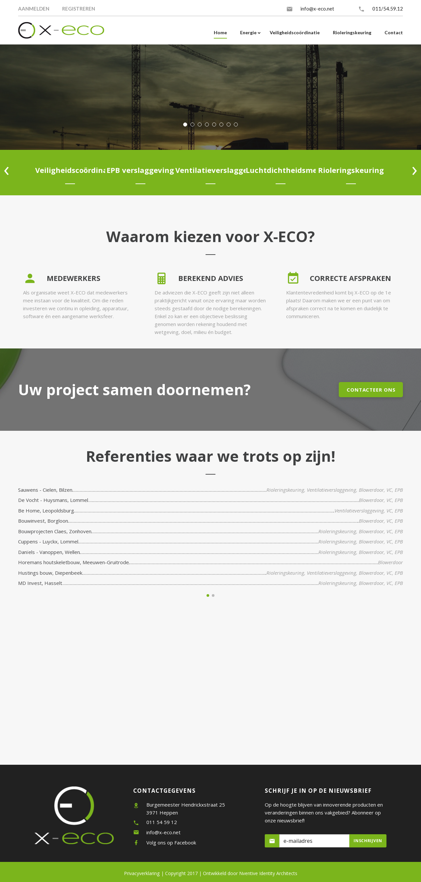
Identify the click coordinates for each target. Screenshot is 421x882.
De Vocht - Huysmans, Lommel (53, 500)
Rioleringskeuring (285, 489)
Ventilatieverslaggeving (331, 489)
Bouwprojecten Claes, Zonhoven (54, 531)
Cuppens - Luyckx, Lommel (48, 541)
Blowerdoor (371, 489)
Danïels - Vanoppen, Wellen (49, 552)
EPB (399, 489)
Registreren (78, 9)
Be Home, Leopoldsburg (46, 510)
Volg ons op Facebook (171, 842)
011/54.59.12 (387, 9)
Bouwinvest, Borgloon (43, 520)
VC (389, 489)
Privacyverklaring (142, 873)
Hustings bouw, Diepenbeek (50, 572)
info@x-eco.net (317, 9)
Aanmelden (33, 9)
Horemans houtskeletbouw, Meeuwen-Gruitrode (73, 562)
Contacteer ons (371, 389)
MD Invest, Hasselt (40, 583)
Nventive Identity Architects (250, 873)
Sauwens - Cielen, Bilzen (45, 489)
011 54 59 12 (161, 822)
